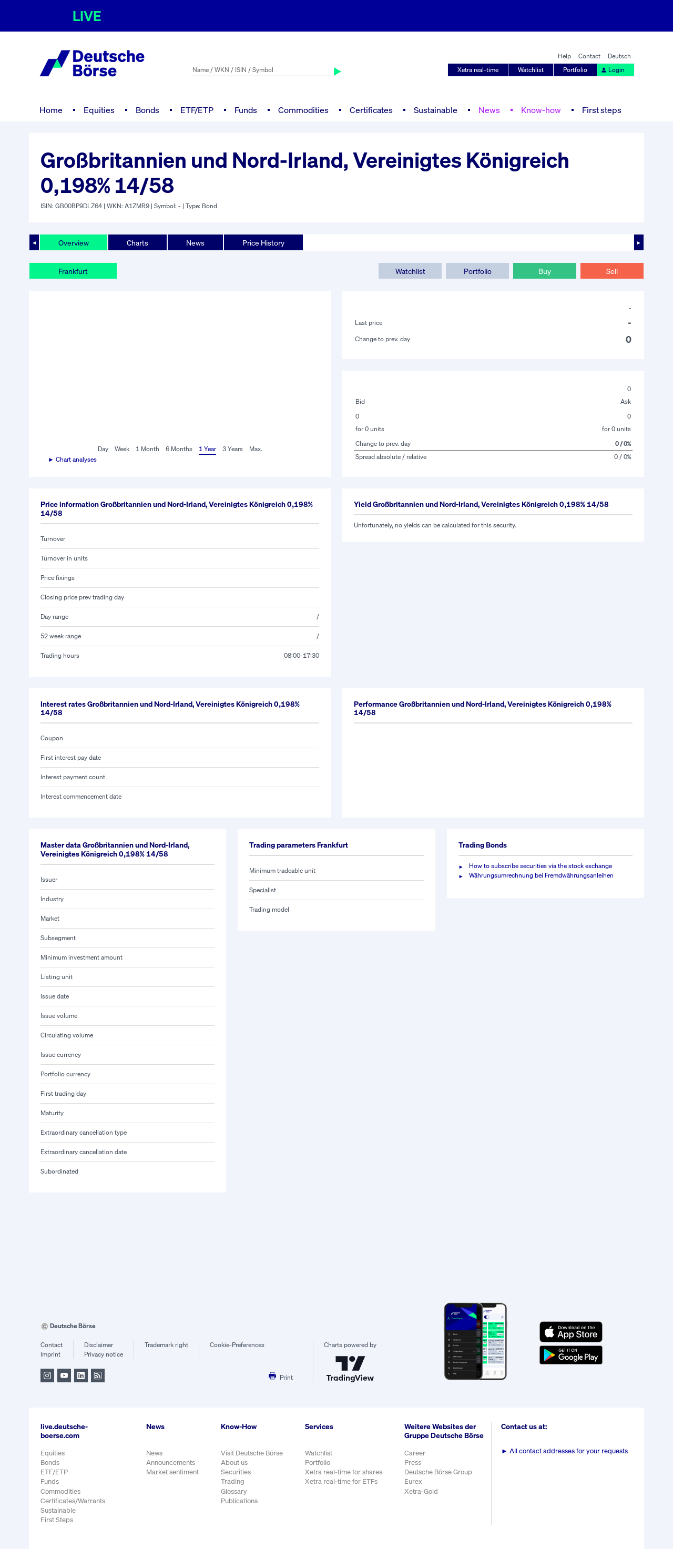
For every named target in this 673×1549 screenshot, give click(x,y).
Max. (255, 449)
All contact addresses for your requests (564, 1450)
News (489, 110)
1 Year (207, 449)
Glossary (234, 1491)
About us (234, 1462)
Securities (236, 1472)
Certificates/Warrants (72, 1500)
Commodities (303, 110)
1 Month (147, 449)
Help (564, 56)
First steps (601, 110)
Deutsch (619, 56)
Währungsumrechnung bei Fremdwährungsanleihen (541, 875)
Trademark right (166, 1345)
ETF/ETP (196, 110)
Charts (137, 243)
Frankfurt (73, 271)
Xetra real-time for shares (343, 1472)
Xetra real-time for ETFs (341, 1481)
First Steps (56, 1519)
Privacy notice (103, 1354)
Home (51, 110)
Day (103, 449)
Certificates (371, 110)
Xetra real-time (477, 70)
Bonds (147, 110)
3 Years (232, 449)
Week (122, 449)
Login (612, 70)
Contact (589, 56)
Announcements (170, 1462)
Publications (239, 1500)
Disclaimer (98, 1345)
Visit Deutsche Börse (252, 1453)
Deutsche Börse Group (438, 1472)
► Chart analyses (72, 459)
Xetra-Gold (421, 1491)
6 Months (179, 449)
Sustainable (435, 110)
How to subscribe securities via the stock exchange (540, 866)
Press (412, 1462)
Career (414, 1453)
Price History (263, 243)
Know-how (541, 110)
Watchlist (531, 70)
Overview (73, 243)
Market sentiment (172, 1472)
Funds (245, 110)
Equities (99, 110)
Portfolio (575, 70)
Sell (612, 271)
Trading (232, 1481)
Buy (544, 271)
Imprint (50, 1354)
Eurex (413, 1481)
